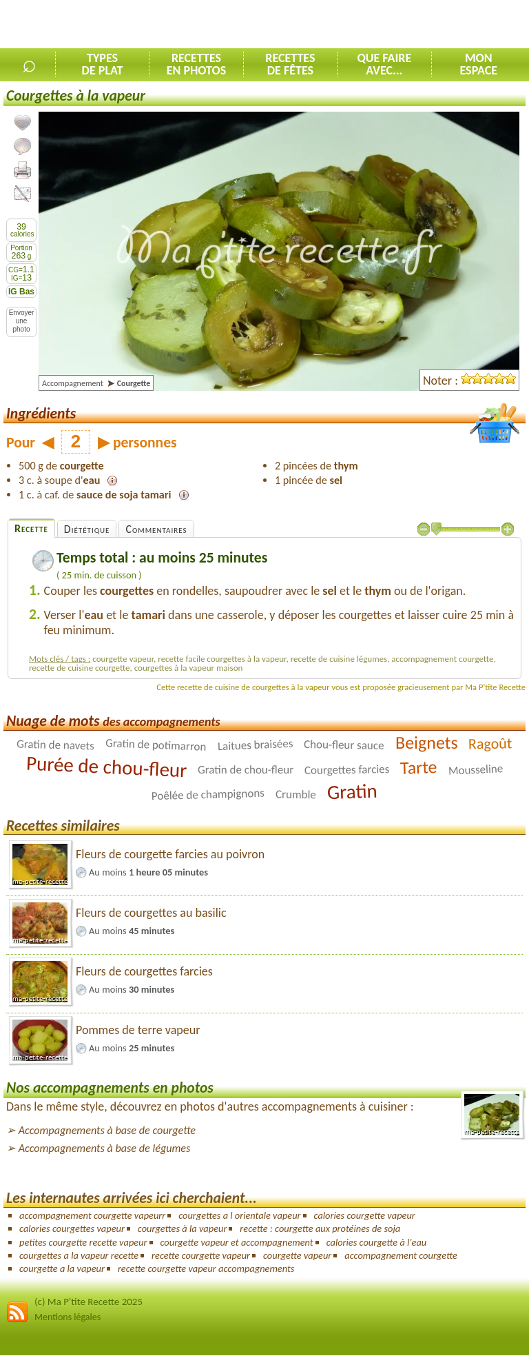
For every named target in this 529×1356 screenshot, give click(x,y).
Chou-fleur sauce (344, 745)
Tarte (419, 767)
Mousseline (475, 769)
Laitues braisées (255, 744)
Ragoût (490, 743)
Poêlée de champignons (208, 794)
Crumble (296, 794)
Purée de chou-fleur (106, 766)
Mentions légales (67, 1317)
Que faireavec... (384, 64)
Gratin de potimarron (156, 745)
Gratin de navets (55, 744)
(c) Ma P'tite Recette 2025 (88, 1301)
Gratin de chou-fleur (245, 769)
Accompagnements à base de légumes (105, 1148)
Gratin (351, 791)
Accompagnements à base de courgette (107, 1130)
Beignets (426, 742)
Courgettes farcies (347, 770)
